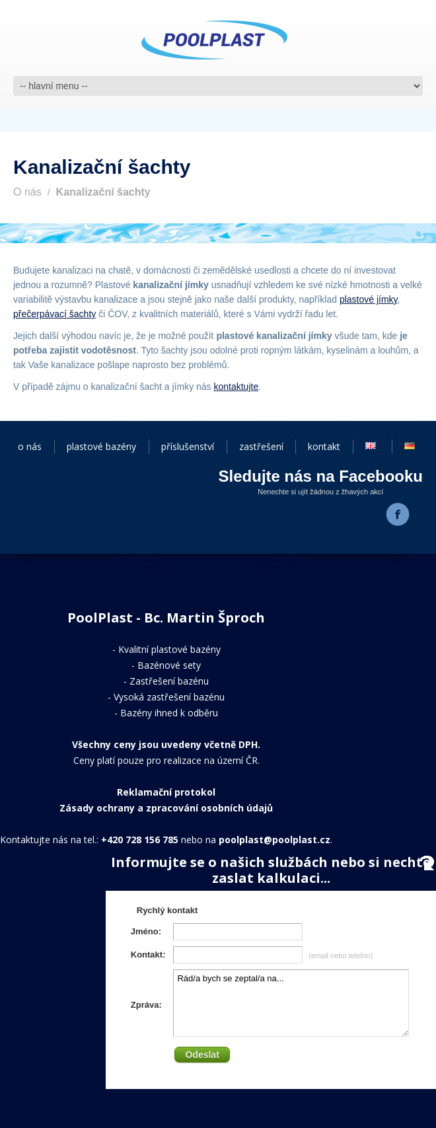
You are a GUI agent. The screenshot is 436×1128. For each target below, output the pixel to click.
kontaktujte (235, 386)
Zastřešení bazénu (169, 681)
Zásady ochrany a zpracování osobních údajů (166, 808)
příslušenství (187, 446)
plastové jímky (369, 299)
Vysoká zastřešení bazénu (169, 697)
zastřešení (261, 446)
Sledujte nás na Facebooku (321, 476)
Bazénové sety (169, 665)
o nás (30, 446)
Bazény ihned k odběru (169, 712)
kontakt (324, 446)
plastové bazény (101, 446)
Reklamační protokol (166, 792)
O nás (27, 192)
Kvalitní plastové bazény (169, 649)
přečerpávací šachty (54, 314)
